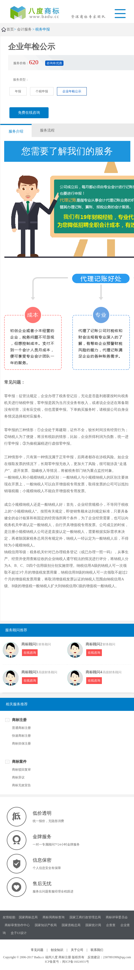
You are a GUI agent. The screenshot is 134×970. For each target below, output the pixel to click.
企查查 (110, 925)
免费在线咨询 (29, 113)
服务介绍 (16, 131)
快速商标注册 (21, 735)
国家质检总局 (71, 925)
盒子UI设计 (19, 933)
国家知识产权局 (46, 925)
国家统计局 (93, 925)
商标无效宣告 (21, 785)
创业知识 (57, 950)
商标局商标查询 (54, 917)
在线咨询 (30, 652)
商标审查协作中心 (17, 925)
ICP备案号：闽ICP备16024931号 (67, 961)
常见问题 (37, 950)
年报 (18, 91)
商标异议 (18, 777)
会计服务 (24, 29)
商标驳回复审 (21, 769)
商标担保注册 (21, 743)
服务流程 (47, 130)
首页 (10, 29)
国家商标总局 (28, 917)
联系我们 (97, 950)
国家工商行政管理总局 (85, 917)
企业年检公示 (71, 91)
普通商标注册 (21, 728)
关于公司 (77, 950)
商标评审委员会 (117, 917)
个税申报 (42, 91)
